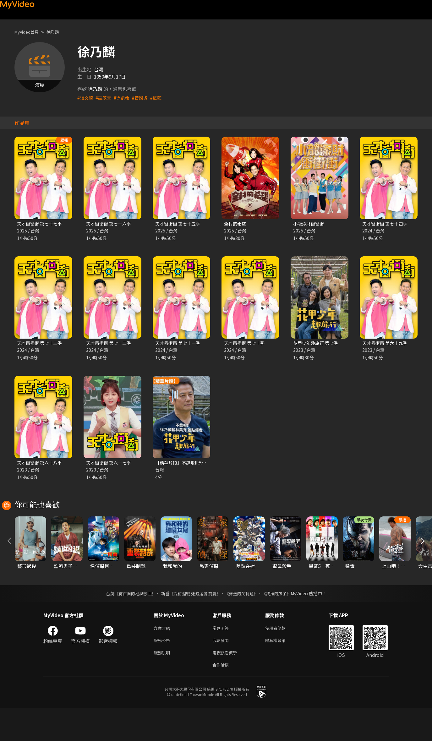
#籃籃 (160, 97)
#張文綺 (85, 97)
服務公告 (163, 671)
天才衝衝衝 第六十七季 (110, 464)
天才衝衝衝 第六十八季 (41, 464)
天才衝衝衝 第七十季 (245, 344)
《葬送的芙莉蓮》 (243, 623)
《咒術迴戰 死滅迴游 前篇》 (194, 623)
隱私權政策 (281, 671)
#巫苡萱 (104, 97)
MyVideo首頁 (28, 32)
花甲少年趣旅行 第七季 (317, 344)
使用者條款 (281, 658)
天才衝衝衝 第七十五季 (179, 224)
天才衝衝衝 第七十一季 (179, 344)
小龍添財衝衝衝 (309, 224)
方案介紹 (163, 658)
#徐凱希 (124, 97)
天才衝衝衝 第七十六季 (110, 224)
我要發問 (221, 671)
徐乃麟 (58, 32)
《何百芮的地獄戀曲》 (131, 623)
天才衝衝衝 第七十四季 (386, 224)
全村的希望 (236, 224)
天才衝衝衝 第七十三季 (41, 344)
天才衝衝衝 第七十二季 (110, 344)
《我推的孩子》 (280, 623)
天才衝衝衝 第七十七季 (41, 224)
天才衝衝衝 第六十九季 (386, 344)
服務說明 (163, 684)
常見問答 (221, 658)
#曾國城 (143, 97)
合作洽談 (221, 697)
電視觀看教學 (226, 684)
